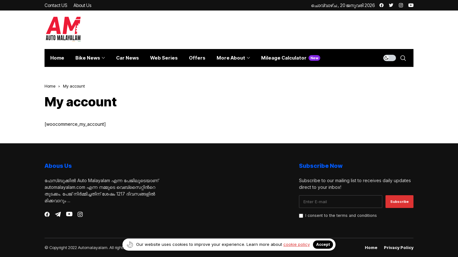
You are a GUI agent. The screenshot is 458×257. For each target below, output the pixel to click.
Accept (323, 244)
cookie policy (296, 244)
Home (50, 86)
